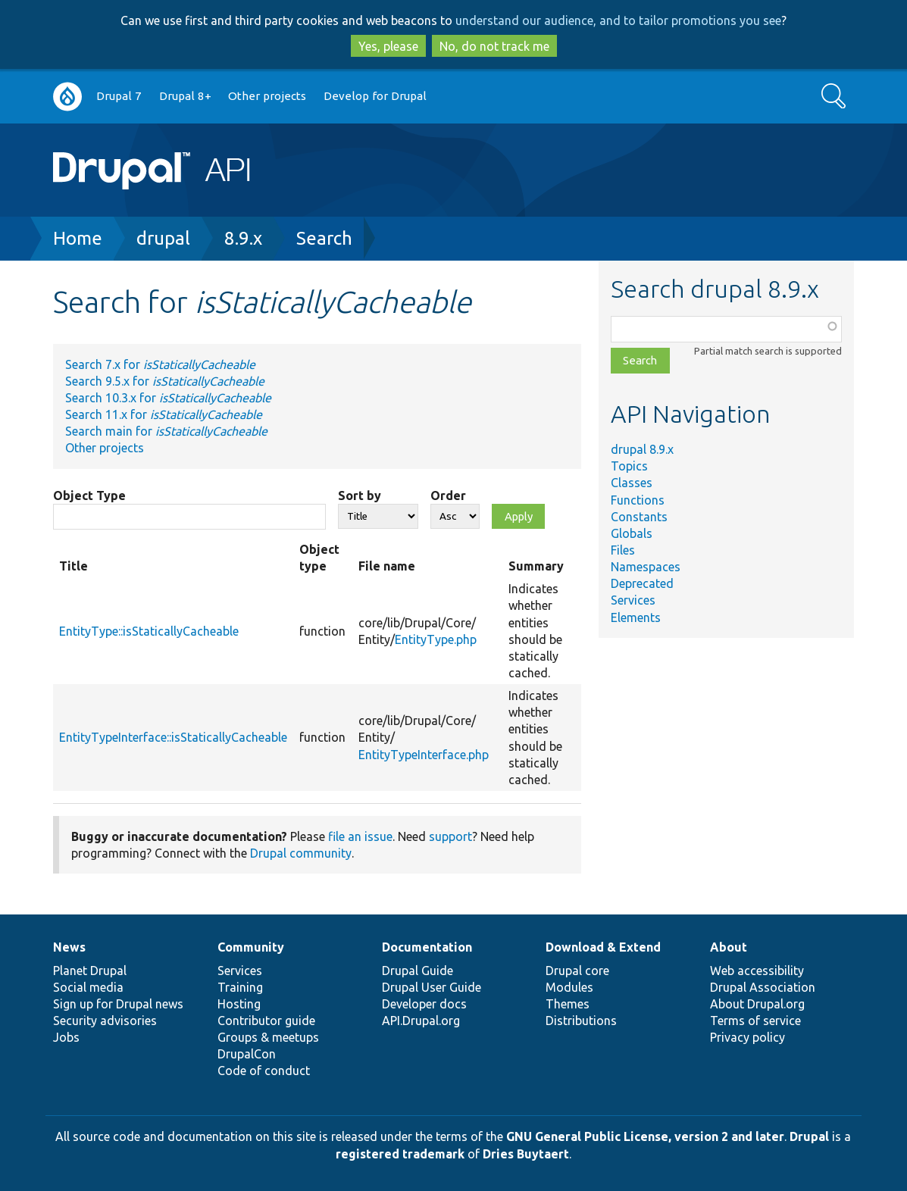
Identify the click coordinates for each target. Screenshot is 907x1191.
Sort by (359, 495)
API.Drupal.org (421, 1020)
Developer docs (424, 1004)
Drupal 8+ (185, 95)
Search (324, 238)
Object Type (89, 495)
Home (77, 238)
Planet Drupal (90, 970)
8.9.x (243, 238)
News (69, 947)
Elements (636, 617)
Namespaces (645, 567)
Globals (631, 533)
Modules (569, 987)
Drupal (809, 1136)
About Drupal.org (757, 1004)
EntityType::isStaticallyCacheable (149, 631)
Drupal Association (762, 987)
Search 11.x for (163, 414)
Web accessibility (757, 970)
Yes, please (388, 46)
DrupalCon (246, 1054)
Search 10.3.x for (168, 398)
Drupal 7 (119, 95)
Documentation (427, 947)
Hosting (239, 1004)
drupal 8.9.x (642, 449)
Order (448, 495)
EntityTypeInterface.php (423, 754)
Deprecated (642, 583)
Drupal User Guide (431, 987)
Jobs (66, 1037)
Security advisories (105, 1020)
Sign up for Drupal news (118, 1004)
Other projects (267, 95)
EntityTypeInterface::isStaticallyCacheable (173, 737)
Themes (568, 1004)
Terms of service (755, 1020)
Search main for (166, 431)
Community (250, 947)
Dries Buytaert (526, 1154)
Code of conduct (263, 1070)
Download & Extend (603, 947)
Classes (631, 482)
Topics (629, 466)
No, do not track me (494, 46)
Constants (639, 517)
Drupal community (301, 853)
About (728, 947)
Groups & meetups (268, 1037)
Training (240, 987)
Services (633, 600)
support (450, 836)
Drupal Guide (417, 970)
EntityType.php (436, 639)
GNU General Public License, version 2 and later (645, 1136)
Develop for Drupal (375, 95)
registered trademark (400, 1154)
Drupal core (577, 970)
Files (623, 550)
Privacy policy (747, 1037)
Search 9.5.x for (164, 381)
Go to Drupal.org (67, 96)
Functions (638, 500)
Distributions (581, 1020)
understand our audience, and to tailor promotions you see (618, 20)
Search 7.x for (160, 364)
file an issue (360, 836)
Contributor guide (266, 1020)
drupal (163, 238)
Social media (88, 987)
